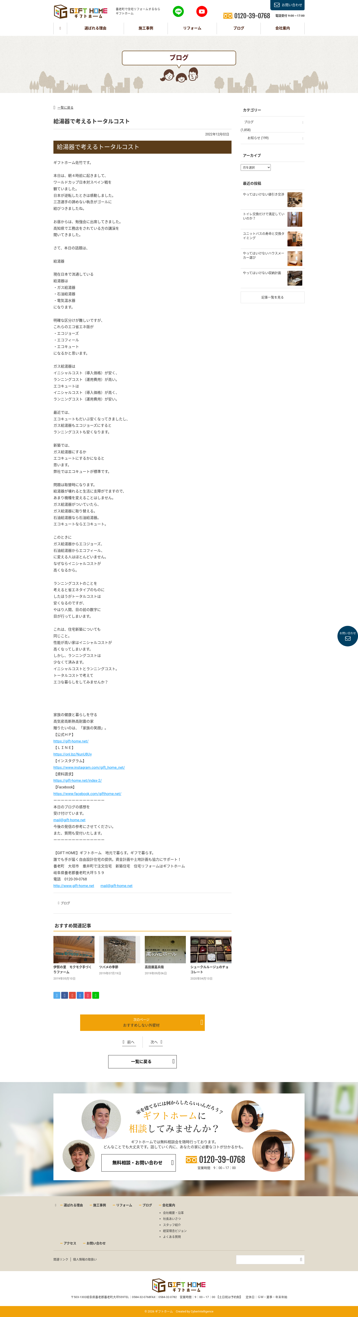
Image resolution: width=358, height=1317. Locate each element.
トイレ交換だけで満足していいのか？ (263, 216)
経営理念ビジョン (175, 1231)
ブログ (238, 28)
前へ (130, 1042)
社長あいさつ (172, 1218)
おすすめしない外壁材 (141, 1025)
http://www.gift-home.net (73, 886)
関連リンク (60, 1259)
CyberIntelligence (202, 1311)
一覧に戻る (66, 107)
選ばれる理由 (95, 28)
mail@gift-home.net (69, 820)
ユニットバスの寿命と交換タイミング (263, 236)
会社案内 (282, 28)
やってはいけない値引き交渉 (263, 194)
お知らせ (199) (258, 138)
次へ (154, 1042)
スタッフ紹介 (172, 1225)
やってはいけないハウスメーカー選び (263, 255)
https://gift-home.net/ (71, 741)
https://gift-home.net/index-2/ (77, 780)
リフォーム (192, 28)
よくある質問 (172, 1236)
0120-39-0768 (222, 1160)
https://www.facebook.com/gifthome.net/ (87, 794)
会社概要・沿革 (173, 1212)
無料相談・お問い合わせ (137, 1163)
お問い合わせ (292, 5)
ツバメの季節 (108, 967)
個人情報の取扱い (85, 1259)
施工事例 (146, 28)
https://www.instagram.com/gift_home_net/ (89, 767)
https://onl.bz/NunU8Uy (72, 754)
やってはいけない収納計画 (262, 273)
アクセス (70, 1243)
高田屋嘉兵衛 (154, 967)
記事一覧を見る (272, 297)
